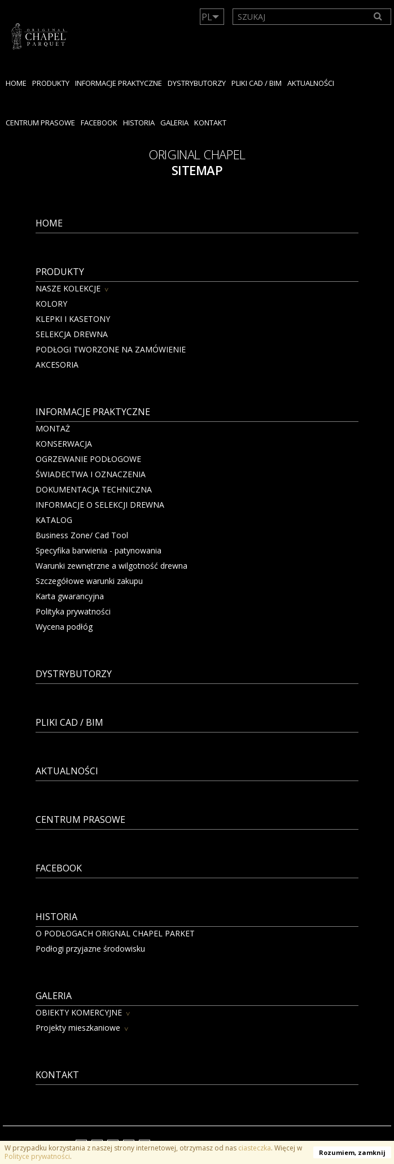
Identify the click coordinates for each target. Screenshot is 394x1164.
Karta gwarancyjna (70, 596)
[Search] (378, 16)
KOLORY (51, 303)
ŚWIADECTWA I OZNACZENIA (91, 474)
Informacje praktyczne (118, 83)
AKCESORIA (57, 364)
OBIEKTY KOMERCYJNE (79, 1012)
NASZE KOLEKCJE (68, 288)
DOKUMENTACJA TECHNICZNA (94, 489)
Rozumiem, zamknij (352, 1152)
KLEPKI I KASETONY (73, 318)
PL (207, 17)
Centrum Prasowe (40, 122)
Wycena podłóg (64, 626)
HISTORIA (139, 122)
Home (16, 83)
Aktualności (310, 83)
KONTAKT (210, 122)
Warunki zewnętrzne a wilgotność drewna (111, 565)
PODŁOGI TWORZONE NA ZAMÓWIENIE (111, 349)
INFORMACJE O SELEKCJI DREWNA (100, 504)
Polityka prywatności (73, 611)
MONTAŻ (53, 428)
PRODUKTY (50, 83)
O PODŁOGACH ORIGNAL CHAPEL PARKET (115, 933)
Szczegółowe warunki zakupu (89, 581)
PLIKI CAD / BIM (256, 83)
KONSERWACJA (64, 443)
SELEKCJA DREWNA (72, 334)
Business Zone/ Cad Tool (82, 535)
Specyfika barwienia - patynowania (98, 550)
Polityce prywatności (37, 1156)
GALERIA (174, 122)
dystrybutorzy (197, 83)
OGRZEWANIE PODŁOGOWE (88, 459)
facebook (99, 122)
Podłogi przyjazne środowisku (90, 948)
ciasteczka (254, 1148)
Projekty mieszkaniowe (78, 1027)
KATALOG (54, 520)
